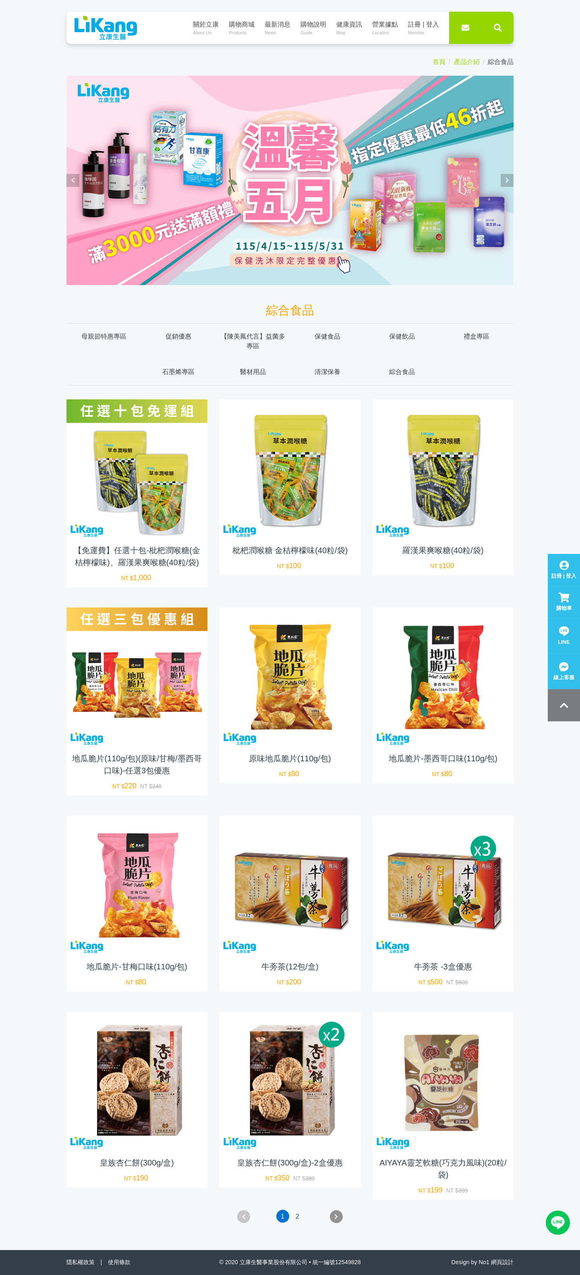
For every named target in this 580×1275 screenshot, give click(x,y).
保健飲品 (402, 336)
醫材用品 (253, 371)
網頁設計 (502, 1262)
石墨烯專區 (178, 371)
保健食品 (327, 336)
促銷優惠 (178, 336)
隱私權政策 (80, 1262)
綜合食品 (402, 371)
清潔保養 (327, 371)
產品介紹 (467, 61)
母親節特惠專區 (103, 336)
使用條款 (119, 1262)
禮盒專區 (476, 336)
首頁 (439, 61)
